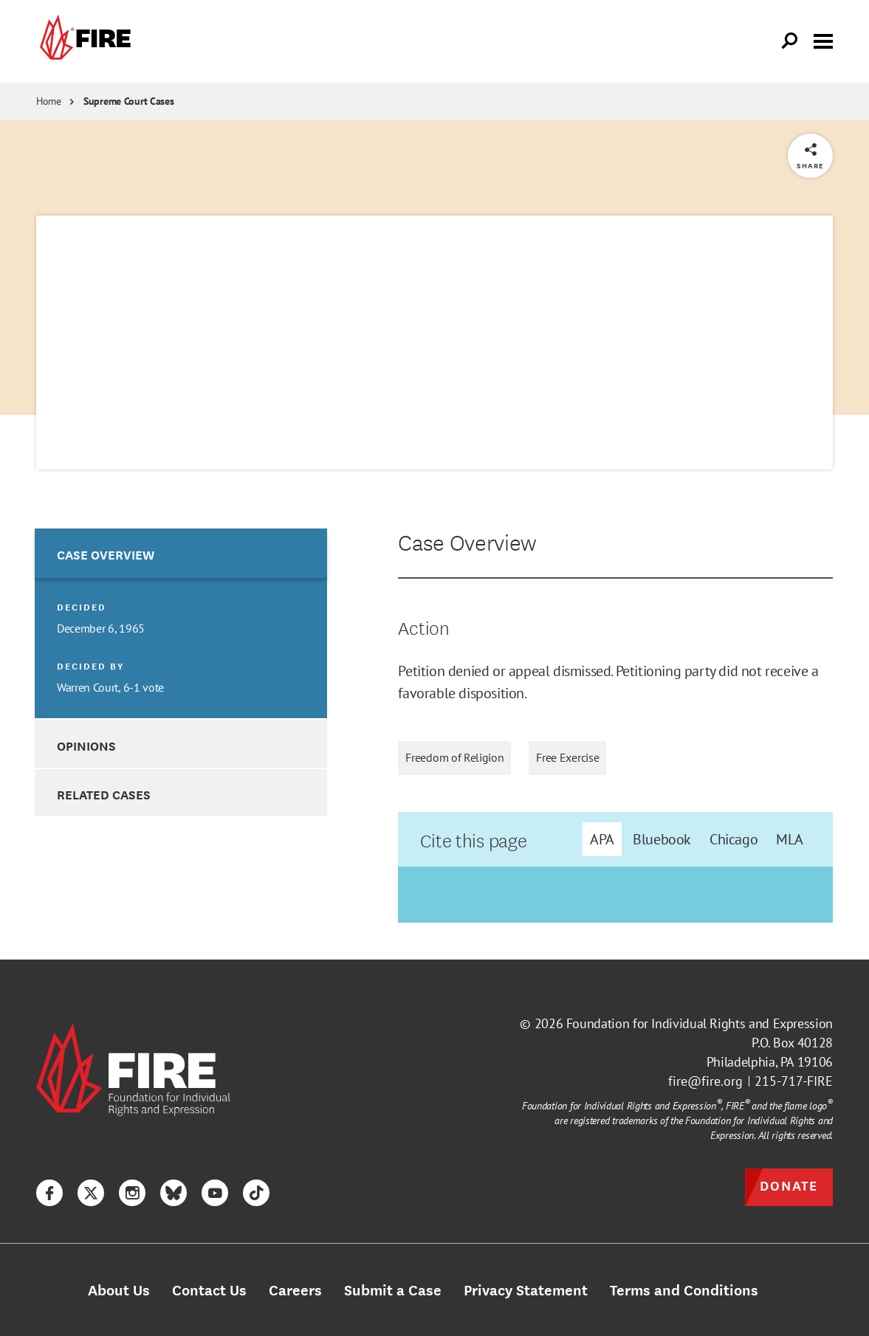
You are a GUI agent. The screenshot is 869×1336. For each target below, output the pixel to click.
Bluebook (662, 839)
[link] (83, 41)
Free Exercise (567, 758)
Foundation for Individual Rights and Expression (699, 1023)
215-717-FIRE (794, 1080)
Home (48, 101)
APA (602, 839)
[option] (181, 623)
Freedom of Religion (454, 758)
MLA (789, 839)
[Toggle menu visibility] (823, 39)
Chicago (734, 839)
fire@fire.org (705, 1080)
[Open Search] (790, 41)
